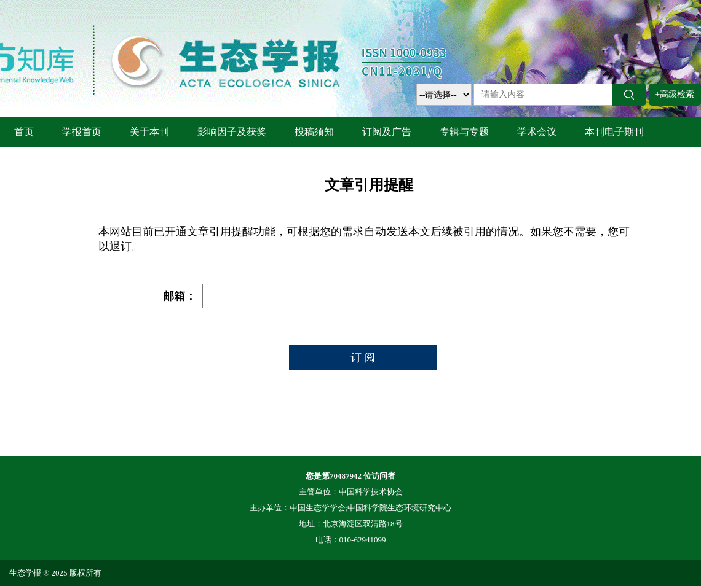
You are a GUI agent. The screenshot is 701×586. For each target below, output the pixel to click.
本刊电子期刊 (614, 132)
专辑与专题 (464, 132)
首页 (24, 132)
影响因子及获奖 (231, 132)
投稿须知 (314, 132)
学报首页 (81, 132)
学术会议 (536, 132)
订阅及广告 (386, 132)
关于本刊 (149, 132)
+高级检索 (675, 94)
